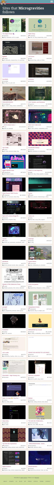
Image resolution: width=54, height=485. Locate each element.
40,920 (23, 422)
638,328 (23, 331)
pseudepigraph (6, 104)
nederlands (8, 37)
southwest (48, 333)
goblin (36, 379)
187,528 (23, 400)
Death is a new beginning (35, 170)
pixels (5, 128)
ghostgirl (4, 307)
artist (33, 128)
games (21, 310)
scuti (30, 286)
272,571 (49, 354)
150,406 (23, 309)
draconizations (32, 445)
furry (42, 424)
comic (46, 128)
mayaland (31, 377)
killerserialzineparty (33, 422)
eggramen (31, 104)
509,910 (23, 81)
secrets (13, 265)
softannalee (31, 400)
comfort (12, 470)
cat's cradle (5, 352)
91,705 (23, 263)
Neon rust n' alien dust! (34, 125)
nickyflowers (6, 195)
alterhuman (21, 447)
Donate (11, 481)
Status (36, 481)
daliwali (4, 58)
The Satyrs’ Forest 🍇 (8, 33)
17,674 (49, 217)
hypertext (32, 379)
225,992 (49, 35)
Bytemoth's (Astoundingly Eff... (10, 216)
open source (24, 477)
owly (5, 401)
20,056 (23, 468)
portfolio (36, 128)
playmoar (31, 354)
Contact (48, 481)
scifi (13, 37)
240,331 (23, 445)
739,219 (23, 172)
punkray (4, 331)
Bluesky (37, 477)
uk (14, 37)
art (33, 37)
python (11, 401)
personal (31, 60)
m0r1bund (31, 331)
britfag (7, 401)
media (38, 60)
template (6, 287)
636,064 (23, 35)
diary (17, 265)
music (31, 37)
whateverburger (41, 196)
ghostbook (5, 261)
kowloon (4, 468)
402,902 (23, 58)
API (25, 481)
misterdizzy (31, 35)
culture (15, 356)
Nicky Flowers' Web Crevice (10, 193)
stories (14, 105)
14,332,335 (22, 126)
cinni (4, 126)
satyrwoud (5, 35)
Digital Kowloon (6, 466)
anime (18, 310)
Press (30, 481)
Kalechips (31, 238)
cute (14, 82)
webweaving (35, 265)
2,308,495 (49, 104)
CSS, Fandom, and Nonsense (36, 102)
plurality (31, 401)
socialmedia (12, 242)
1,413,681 (49, 331)
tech (37, 356)
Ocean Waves (32, 261)
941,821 (23, 240)
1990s (37, 424)
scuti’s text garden (33, 284)
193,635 (49, 81)
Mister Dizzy (31, 33)
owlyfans (5, 400)
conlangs (42, 105)
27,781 (49, 422)
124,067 (49, 286)
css (39, 105)
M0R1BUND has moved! (35, 329)
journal (5, 265)
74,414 (49, 377)
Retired (30, 398)
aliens (31, 151)
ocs (9, 82)
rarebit (4, 286)
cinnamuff (31, 149)
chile (31, 219)
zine (34, 424)
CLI (16, 481)
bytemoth (5, 217)
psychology (21, 60)
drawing (12, 356)
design (14, 151)
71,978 (49, 445)
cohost (14, 196)
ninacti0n (31, 126)
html (5, 174)
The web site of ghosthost (9, 443)
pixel (43, 310)
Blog (20, 481)
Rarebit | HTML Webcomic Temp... (11, 284)
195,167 (49, 240)
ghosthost (5, 445)
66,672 (49, 400)
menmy (4, 309)
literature (6, 470)
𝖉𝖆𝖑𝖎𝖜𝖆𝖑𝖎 (4, 56)
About (5, 481)
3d (4, 60)
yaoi (11, 82)
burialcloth (5, 354)
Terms (41, 481)
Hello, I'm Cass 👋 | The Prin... (10, 398)
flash (33, 219)
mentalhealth (18, 242)
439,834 (49, 195)
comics (7, 105)
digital (40, 310)
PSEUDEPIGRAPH (7, 102)
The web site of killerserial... (36, 421)
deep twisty (5, 421)
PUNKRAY (5, 329)
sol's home (31, 56)
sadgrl (30, 172)
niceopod (31, 468)
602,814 (49, 126)
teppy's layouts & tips (8, 170)
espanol (43, 219)
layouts (11, 174)
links (40, 219)
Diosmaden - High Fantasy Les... (11, 375)
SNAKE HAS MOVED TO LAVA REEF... (39, 352)
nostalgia (46, 174)
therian (46, 401)
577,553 (49, 149)
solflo (30, 58)
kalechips (31, 240)
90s (39, 424)
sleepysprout (32, 309)
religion (23, 470)
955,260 (49, 263)
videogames (39, 287)
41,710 (23, 354)
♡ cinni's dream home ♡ (9, 125)
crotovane (31, 79)
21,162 (49, 468)
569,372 (23, 377)
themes (8, 174)
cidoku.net (31, 216)
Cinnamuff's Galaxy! (33, 147)
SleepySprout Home (33, 307)
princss (4, 149)
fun (6, 333)
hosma (30, 193)
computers (10, 219)
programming (40, 37)
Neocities (16, 477)
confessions (21, 265)
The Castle (5, 147)
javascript (10, 287)
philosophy (8, 60)
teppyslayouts (6, 172)
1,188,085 (23, 195)
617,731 (23, 104)
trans (43, 401)
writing (10, 105)
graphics (42, 174)
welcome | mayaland (34, 375)
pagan (17, 37)
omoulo (4, 238)
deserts (43, 333)
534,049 (23, 149)
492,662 (49, 58)
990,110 (23, 286)
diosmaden (5, 377)
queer (17, 447)
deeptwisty (5, 422)
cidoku (30, 217)
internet (31, 174)
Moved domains (32, 466)
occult (45, 37)
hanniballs (5, 79)
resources (32, 310)
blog (5, 37)
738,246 (23, 217)
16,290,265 (48, 172)
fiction (43, 60)
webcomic (24, 242)
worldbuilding (19, 105)
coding (39, 447)
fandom (31, 105)
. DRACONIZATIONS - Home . (36, 443)
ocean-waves (32, 263)
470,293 (49, 309)
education (43, 265)
